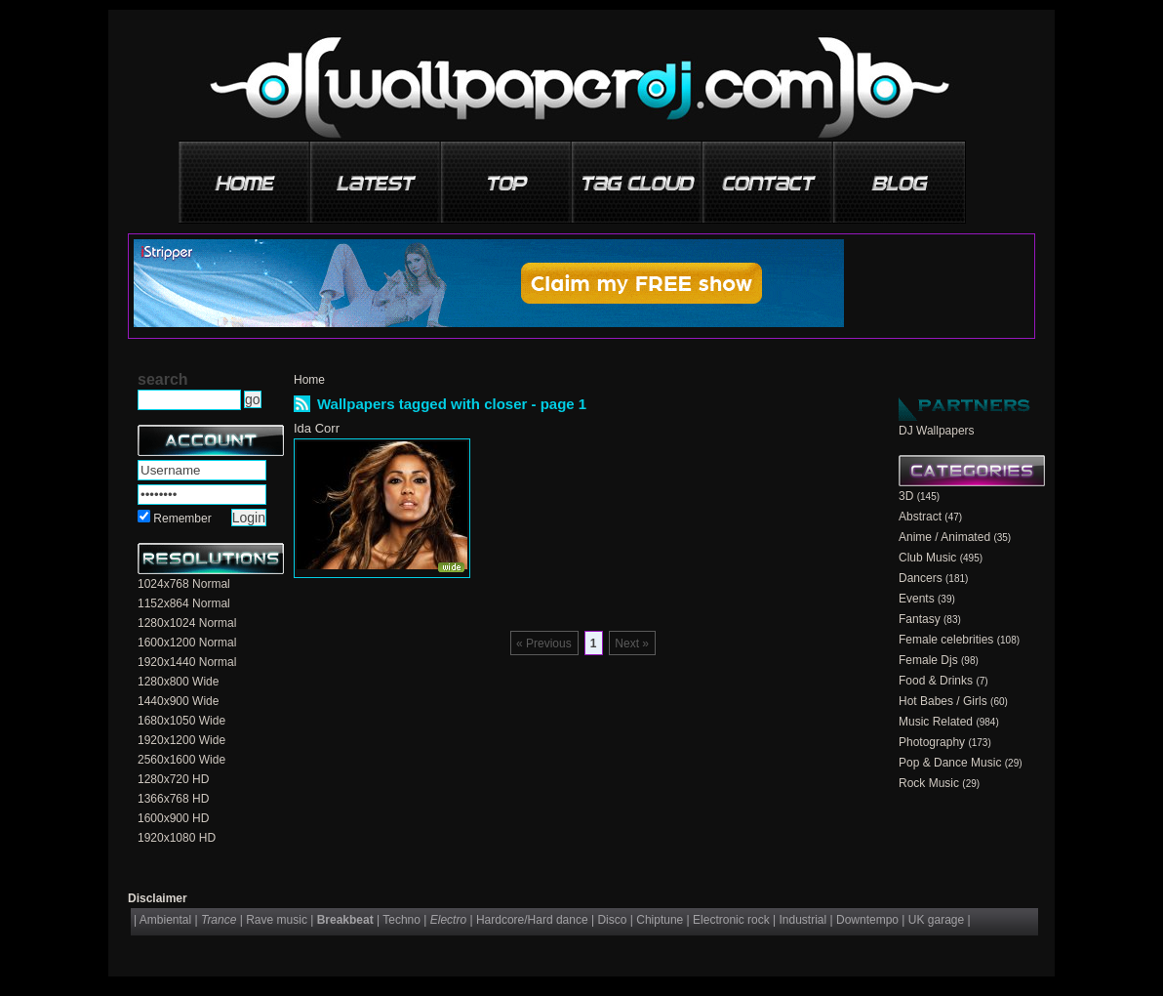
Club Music (927, 557)
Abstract (920, 516)
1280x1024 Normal (187, 623)
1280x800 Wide (178, 681)
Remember (182, 518)
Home (309, 380)
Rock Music (929, 783)
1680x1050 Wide (181, 720)
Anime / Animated (944, 537)
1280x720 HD (173, 779)
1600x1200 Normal (187, 642)
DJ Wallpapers (937, 430)
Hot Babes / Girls (943, 701)
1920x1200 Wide (181, 740)
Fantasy (920, 619)
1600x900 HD (173, 818)
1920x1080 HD (177, 838)
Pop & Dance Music (950, 762)
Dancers (920, 578)
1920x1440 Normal (187, 662)
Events (917, 598)
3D (906, 496)
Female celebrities (946, 639)
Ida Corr (317, 428)
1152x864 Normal (184, 603)
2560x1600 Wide (181, 760)
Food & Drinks (936, 680)
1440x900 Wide (178, 701)
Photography (932, 742)
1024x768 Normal (184, 584)
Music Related (936, 721)
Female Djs (928, 660)
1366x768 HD (173, 799)
